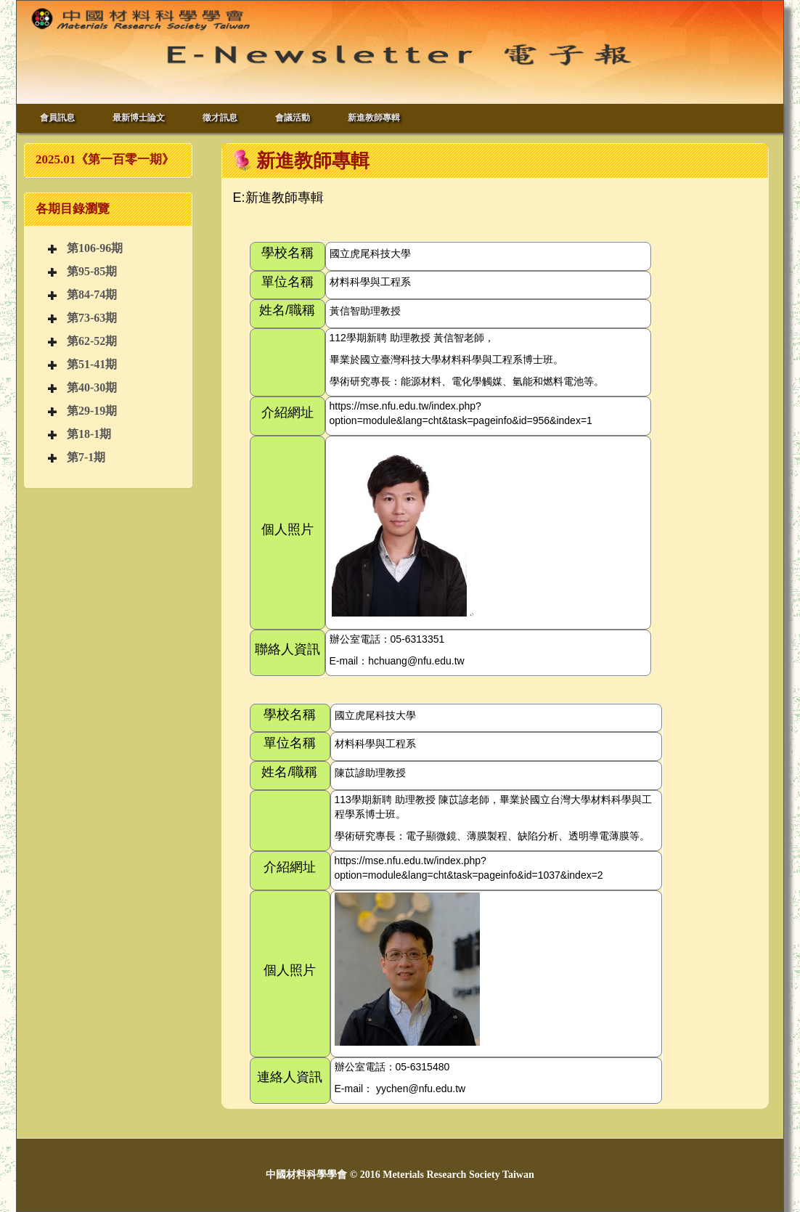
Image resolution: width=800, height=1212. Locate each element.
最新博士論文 (139, 118)
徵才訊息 (220, 118)
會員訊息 (57, 118)
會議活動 (292, 118)
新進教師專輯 (374, 118)
